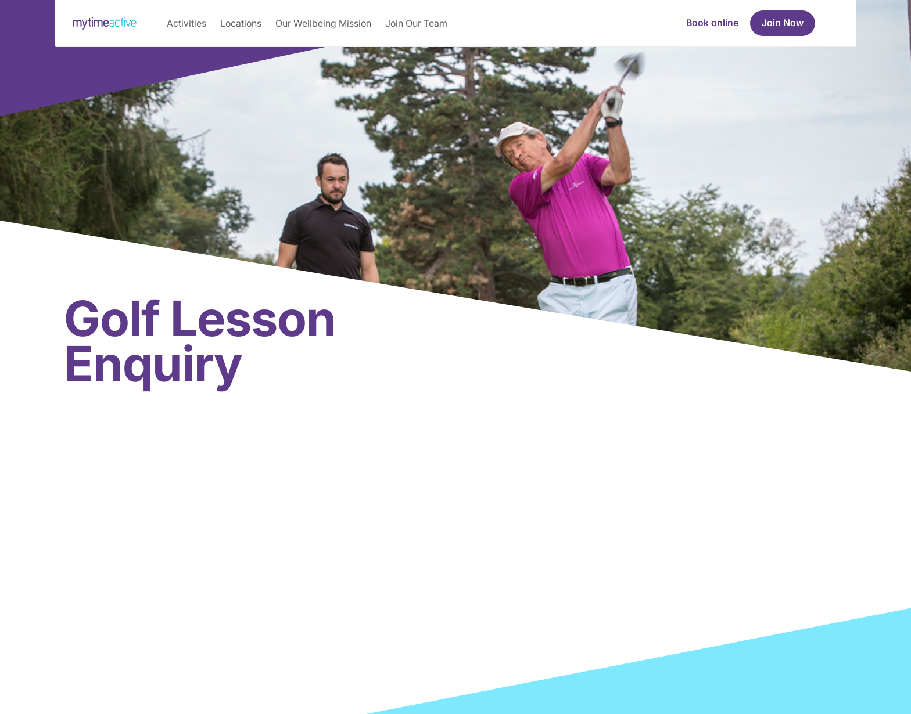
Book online (712, 22)
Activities (186, 23)
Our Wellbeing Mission (323, 23)
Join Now (783, 22)
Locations (240, 23)
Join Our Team (416, 23)
